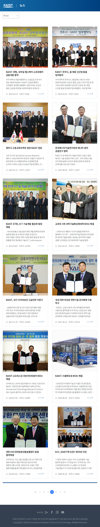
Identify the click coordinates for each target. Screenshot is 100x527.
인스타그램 (57, 512)
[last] (65, 492)
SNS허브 (40, 512)
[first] (35, 492)
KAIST (8, 6)
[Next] (60, 492)
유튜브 (62, 512)
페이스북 (51, 512)
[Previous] (40, 492)
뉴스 (22, 5)
